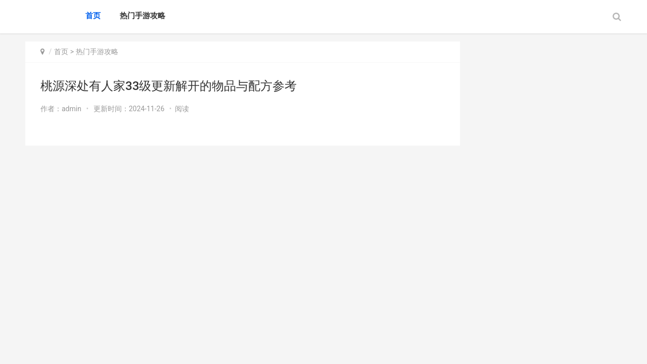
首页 (93, 15)
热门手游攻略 (142, 15)
